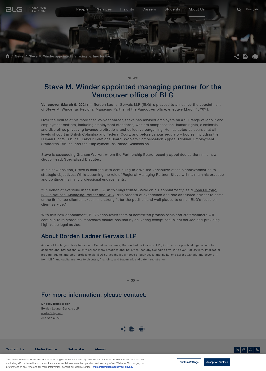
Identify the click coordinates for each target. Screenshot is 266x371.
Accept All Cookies (217, 362)
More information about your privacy (113, 367)
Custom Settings (189, 362)
